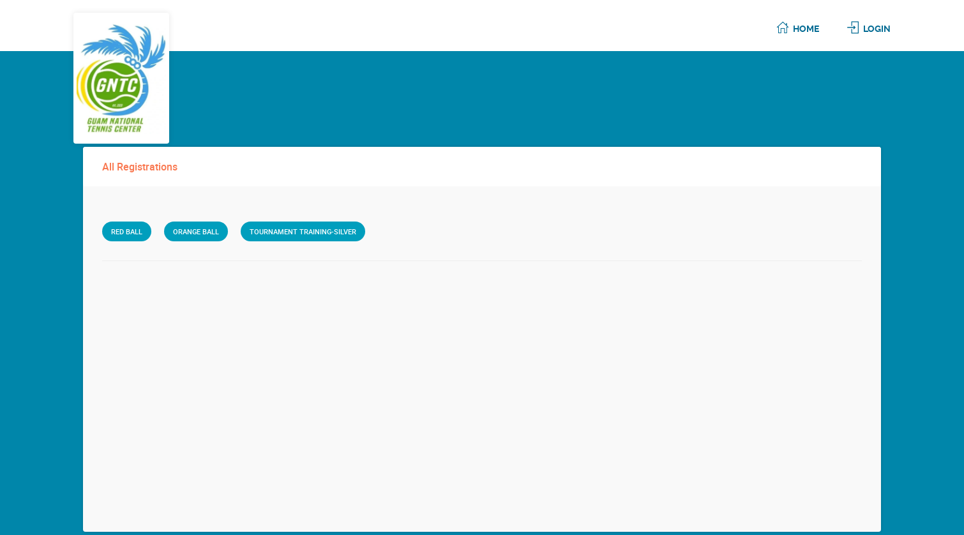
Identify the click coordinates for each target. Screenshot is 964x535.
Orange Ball (196, 231)
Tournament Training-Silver (303, 231)
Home (806, 29)
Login (877, 29)
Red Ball (126, 231)
